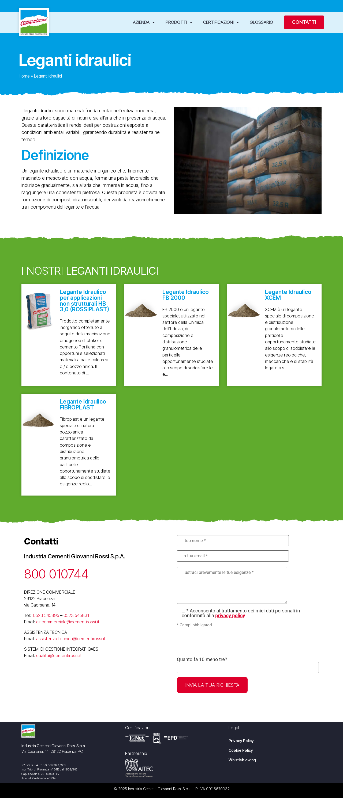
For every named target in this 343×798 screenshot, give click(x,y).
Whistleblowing (242, 760)
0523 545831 (76, 615)
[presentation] (217, 642)
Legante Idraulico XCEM (288, 294)
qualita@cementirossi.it (59, 655)
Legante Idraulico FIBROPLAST (83, 404)
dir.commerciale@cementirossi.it (67, 621)
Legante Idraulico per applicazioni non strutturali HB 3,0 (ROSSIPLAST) (84, 300)
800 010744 (56, 573)
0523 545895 (46, 615)
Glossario (261, 22)
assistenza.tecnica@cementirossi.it (71, 638)
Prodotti (179, 22)
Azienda (144, 22)
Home (24, 76)
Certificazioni (221, 22)
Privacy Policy (241, 740)
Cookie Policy (241, 750)
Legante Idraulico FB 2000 (185, 294)
